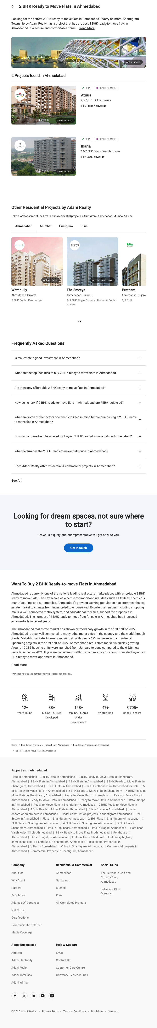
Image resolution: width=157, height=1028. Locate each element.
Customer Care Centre (70, 967)
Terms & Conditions (75, 1011)
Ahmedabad (63, 873)
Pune (59, 895)
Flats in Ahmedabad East (90, 837)
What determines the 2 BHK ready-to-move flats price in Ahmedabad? (61, 451)
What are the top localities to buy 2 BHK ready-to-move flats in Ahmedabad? (65, 373)
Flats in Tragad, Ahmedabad (110, 828)
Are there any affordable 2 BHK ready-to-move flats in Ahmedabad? (60, 388)
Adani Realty (19, 967)
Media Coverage (21, 932)
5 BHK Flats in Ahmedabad (66, 786)
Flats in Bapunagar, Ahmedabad (69, 828)
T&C (70, 673)
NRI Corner (18, 910)
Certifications (20, 917)
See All (16, 480)
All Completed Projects (71, 902)
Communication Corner (26, 925)
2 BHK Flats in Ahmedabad (60, 777)
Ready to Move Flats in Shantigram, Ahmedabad (66, 804)
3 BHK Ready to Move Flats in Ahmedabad (84, 832)
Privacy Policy (50, 1011)
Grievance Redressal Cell (72, 975)
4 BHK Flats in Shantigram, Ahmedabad (90, 823)
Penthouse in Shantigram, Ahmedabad (62, 842)
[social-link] (14, 995)
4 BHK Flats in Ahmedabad (88, 781)
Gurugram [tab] (66, 226)
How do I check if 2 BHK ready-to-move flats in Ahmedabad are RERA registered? (69, 402)
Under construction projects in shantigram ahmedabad (99, 814)
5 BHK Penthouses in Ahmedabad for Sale (114, 786)
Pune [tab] (84, 226)
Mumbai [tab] (45, 226)
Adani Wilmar (20, 982)
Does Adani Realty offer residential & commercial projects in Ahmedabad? (64, 466)
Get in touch (78, 548)
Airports (16, 953)
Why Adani (18, 880)
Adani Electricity (21, 960)
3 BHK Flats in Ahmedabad (50, 781)
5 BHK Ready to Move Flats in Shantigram (97, 791)
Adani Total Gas (21, 975)
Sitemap (113, 1011)
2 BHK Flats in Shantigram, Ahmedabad (115, 818)
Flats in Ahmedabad (26, 777)
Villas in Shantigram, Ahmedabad (84, 846)
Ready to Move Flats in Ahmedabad (89, 795)
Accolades (18, 895)
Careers (16, 888)
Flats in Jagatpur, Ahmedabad (51, 837)
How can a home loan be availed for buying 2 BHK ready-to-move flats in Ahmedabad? (73, 436)
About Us (17, 873)
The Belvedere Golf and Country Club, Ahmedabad (116, 877)
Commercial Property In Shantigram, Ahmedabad (62, 851)
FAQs (59, 953)
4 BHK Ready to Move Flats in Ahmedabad (59, 809)
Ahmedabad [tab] (23, 226)
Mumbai (61, 888)
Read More (87, 28)
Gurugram (62, 880)
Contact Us (63, 960)
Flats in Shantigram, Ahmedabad (65, 818)
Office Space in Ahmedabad (108, 809)
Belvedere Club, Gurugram (111, 891)
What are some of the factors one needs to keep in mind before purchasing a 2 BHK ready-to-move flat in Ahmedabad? (75, 419)
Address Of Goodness (25, 902)
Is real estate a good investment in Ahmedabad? (47, 358)
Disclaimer (97, 1011)
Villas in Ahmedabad (46, 846)
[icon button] (12, 6)
